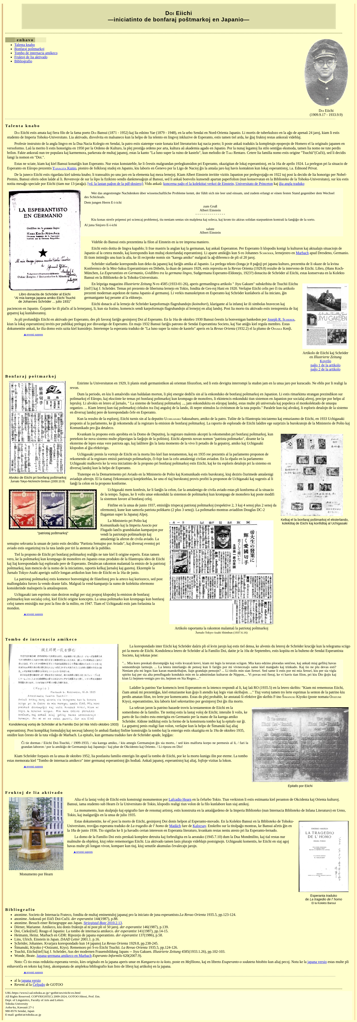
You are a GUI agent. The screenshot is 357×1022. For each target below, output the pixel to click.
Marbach (302, 253)
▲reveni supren (33, 334)
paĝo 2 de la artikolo (326, 369)
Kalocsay (199, 826)
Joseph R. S (281, 319)
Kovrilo (325, 361)
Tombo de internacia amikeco (35, 53)
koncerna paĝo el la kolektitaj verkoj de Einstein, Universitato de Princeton (218, 184)
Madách (175, 826)
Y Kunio (64, 168)
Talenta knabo (24, 45)
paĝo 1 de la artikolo (326, 365)
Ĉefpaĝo (39, 984)
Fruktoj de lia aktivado (30, 57)
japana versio (317, 962)
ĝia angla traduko (291, 184)
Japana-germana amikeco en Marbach (64, 956)
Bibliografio (23, 61)
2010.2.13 (103, 923)
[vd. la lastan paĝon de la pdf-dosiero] (115, 184)
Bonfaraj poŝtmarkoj (29, 49)
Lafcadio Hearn (180, 799)
